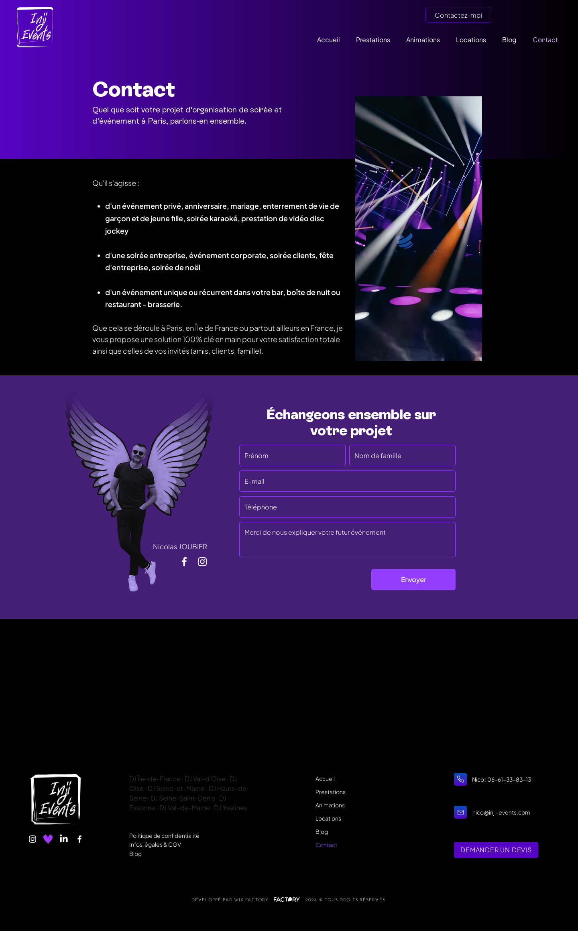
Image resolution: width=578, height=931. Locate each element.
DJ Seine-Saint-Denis (183, 798)
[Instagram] (32, 839)
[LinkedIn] (64, 839)
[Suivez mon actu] (184, 562)
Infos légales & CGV (155, 844)
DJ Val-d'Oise (205, 778)
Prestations (330, 791)
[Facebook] (79, 839)
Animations (330, 805)
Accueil (325, 778)
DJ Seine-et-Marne (177, 788)
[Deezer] (48, 839)
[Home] (460, 779)
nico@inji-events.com (501, 812)
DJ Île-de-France (155, 778)
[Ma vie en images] (202, 562)
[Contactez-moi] (458, 15)
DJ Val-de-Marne (184, 807)
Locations (328, 818)
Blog (135, 853)
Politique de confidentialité (164, 835)
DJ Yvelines (230, 807)
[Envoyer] (413, 579)
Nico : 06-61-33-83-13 (502, 779)
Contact (326, 844)
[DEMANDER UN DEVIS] (496, 850)
